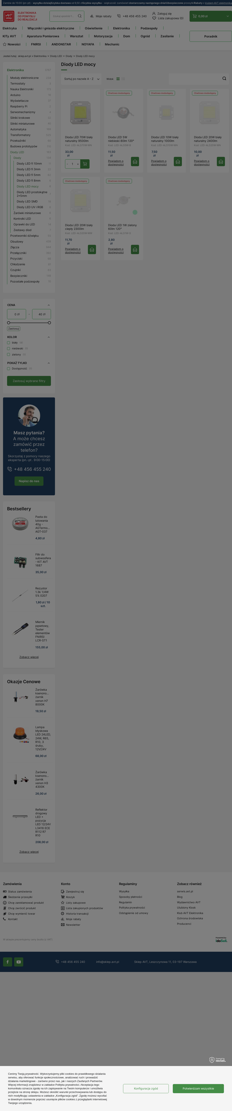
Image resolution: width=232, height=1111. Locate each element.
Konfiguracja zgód (146, 1088)
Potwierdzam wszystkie (198, 1088)
